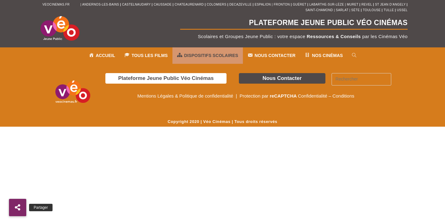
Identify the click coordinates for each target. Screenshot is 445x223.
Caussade (163, 4)
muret (353, 4)
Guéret (299, 4)
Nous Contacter (282, 78)
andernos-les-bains (100, 4)
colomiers (217, 4)
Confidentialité (312, 95)
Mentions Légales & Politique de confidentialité (185, 95)
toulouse (372, 10)
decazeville (240, 4)
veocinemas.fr (56, 4)
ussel (402, 10)
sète (356, 10)
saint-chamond (319, 10)
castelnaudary (137, 4)
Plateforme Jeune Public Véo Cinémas (166, 78)
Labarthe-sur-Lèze (326, 4)
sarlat (342, 10)
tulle (389, 10)
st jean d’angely (390, 4)
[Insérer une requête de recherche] (362, 79)
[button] (17, 207)
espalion (263, 4)
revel (366, 4)
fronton (282, 4)
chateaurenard (190, 4)
